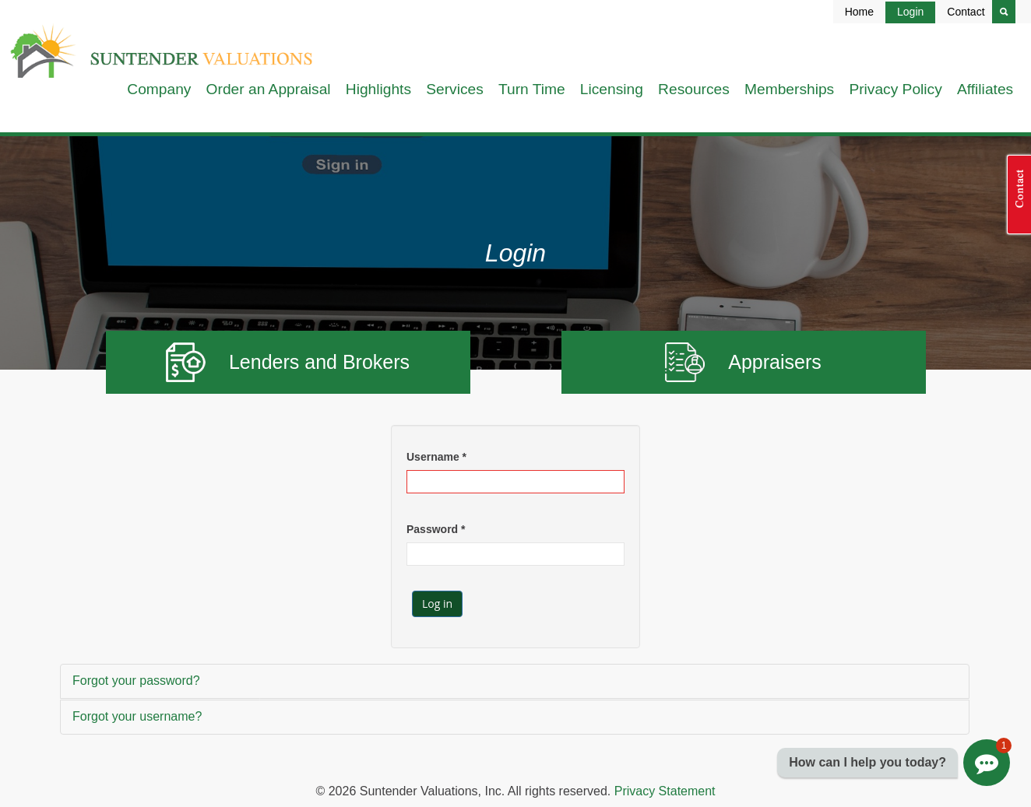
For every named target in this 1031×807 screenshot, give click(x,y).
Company (159, 89)
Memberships (789, 89)
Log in (437, 603)
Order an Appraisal (268, 89)
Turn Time (531, 89)
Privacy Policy (895, 89)
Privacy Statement (665, 791)
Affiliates (985, 89)
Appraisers (743, 362)
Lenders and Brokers (288, 362)
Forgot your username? (137, 716)
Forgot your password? (136, 680)
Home (859, 11)
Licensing (611, 89)
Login (910, 11)
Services (455, 89)
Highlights (378, 89)
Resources (694, 89)
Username (436, 457)
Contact (965, 11)
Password (435, 529)
